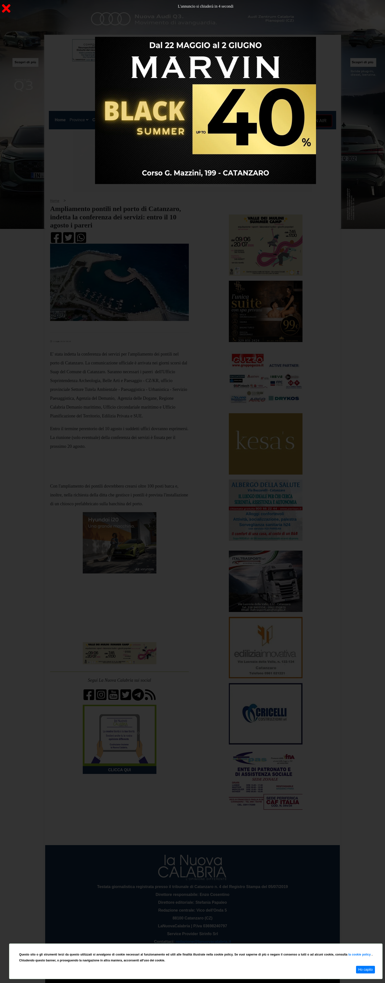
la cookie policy (360, 954)
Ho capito (365, 969)
